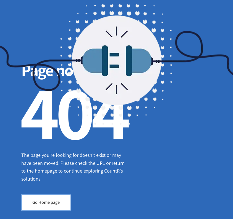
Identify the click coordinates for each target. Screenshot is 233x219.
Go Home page (46, 202)
